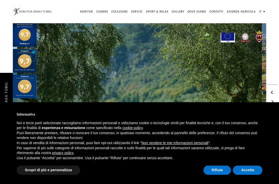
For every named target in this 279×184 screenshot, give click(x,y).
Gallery (178, 12)
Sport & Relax (157, 12)
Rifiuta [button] (217, 170)
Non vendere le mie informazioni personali (174, 143)
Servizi (137, 12)
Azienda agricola (241, 12)
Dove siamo (197, 12)
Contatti (216, 12)
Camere (102, 12)
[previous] (272, 92)
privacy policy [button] (62, 153)
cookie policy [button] (132, 128)
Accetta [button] (247, 170)
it (262, 12)
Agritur (86, 12)
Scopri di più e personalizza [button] (48, 170)
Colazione (119, 12)
